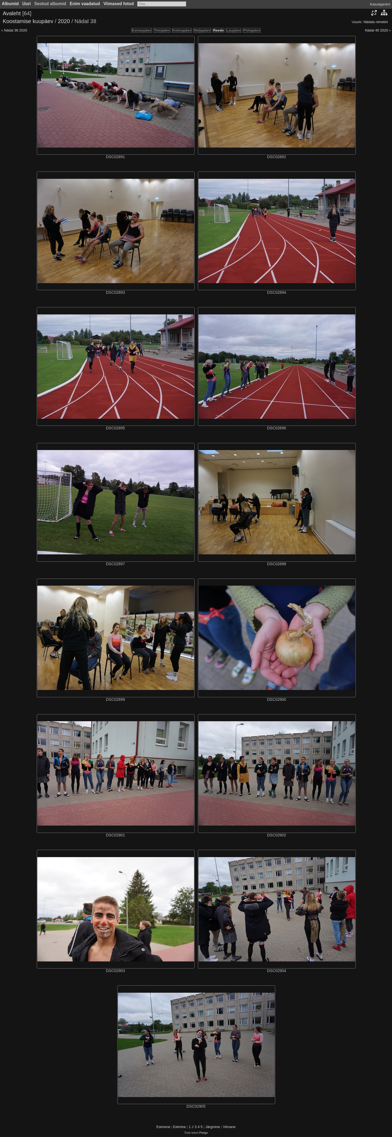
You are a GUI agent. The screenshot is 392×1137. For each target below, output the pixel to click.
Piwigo (203, 1132)
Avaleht (12, 13)
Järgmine (213, 1127)
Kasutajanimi (380, 4)
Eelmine (179, 1127)
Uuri (26, 3)
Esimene (163, 1127)
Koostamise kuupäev (28, 21)
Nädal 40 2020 (376, 30)
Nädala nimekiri (375, 22)
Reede (218, 30)
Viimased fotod (118, 3)
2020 (64, 21)
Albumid (10, 3)
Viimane (229, 1127)
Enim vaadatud (85, 3)
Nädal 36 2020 (15, 30)
